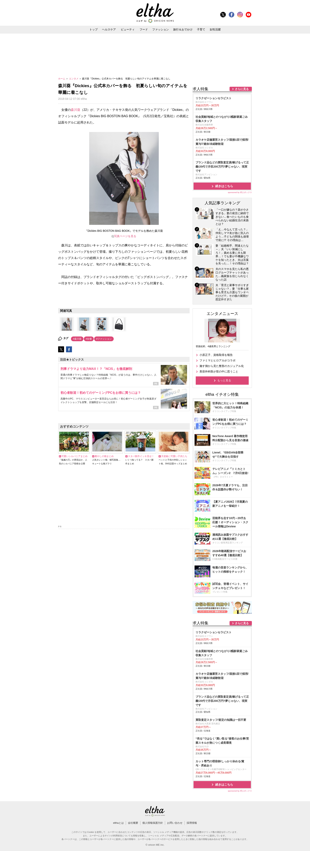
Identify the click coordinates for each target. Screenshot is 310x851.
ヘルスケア (109, 29)
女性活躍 (215, 29)
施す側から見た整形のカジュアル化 (221, 366)
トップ (93, 29)
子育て (201, 29)
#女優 (89, 338)
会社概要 (133, 822)
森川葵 (75, 109)
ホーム (62, 78)
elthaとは (118, 822)
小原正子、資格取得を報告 (216, 354)
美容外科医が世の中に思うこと (218, 371)
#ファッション (104, 338)
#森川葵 (77, 338)
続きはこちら (224, 186)
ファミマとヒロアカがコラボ (217, 360)
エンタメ (74, 78)
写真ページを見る (125, 236)
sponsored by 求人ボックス (240, 192)
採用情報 (192, 822)
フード (144, 29)
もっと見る (224, 380)
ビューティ (128, 29)
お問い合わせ (174, 822)
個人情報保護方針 (152, 822)
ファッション (160, 29)
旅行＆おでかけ (183, 29)
